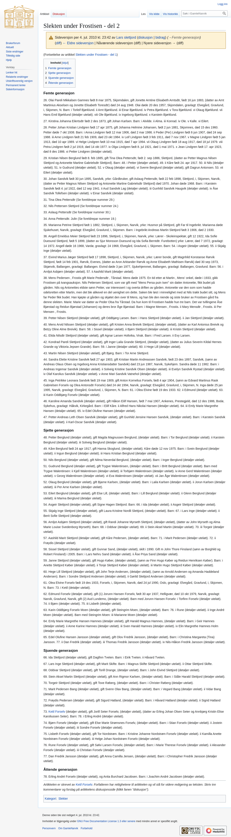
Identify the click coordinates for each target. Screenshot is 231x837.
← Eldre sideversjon (78, 43)
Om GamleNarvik (68, 828)
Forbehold (86, 828)
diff (58, 43)
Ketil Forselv (56, 711)
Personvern (49, 828)
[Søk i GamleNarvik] (204, 13)
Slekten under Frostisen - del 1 (96, 54)
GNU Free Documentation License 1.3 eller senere (106, 821)
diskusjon (145, 37)
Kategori (50, 798)
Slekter (63, 798)
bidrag (160, 37)
